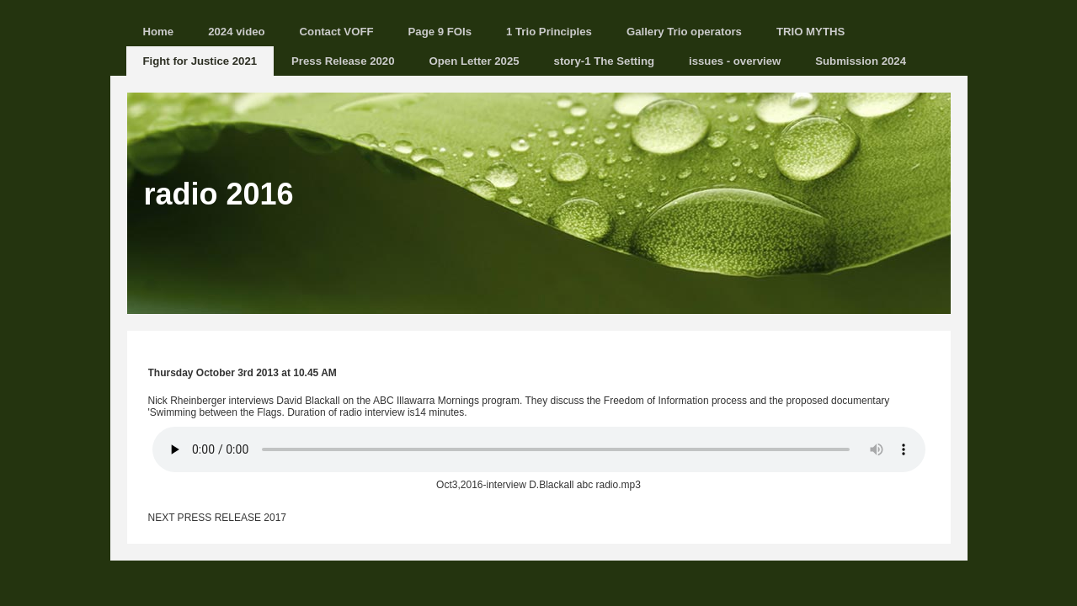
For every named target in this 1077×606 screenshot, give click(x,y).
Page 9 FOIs (440, 31)
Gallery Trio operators (684, 31)
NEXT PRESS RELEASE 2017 (217, 518)
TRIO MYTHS (810, 31)
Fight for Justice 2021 (200, 61)
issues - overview (735, 61)
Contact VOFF (337, 31)
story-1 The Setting (604, 61)
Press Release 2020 (342, 61)
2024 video (236, 31)
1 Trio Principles (549, 31)
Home (158, 31)
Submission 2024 (860, 61)
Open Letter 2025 (474, 61)
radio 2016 (219, 194)
